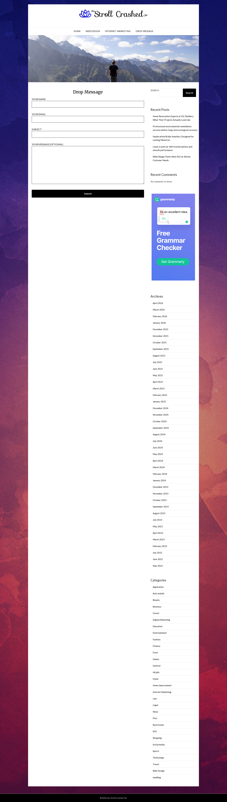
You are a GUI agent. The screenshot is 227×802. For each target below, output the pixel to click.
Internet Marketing (118, 31)
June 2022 (158, 559)
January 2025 (159, 401)
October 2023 (159, 500)
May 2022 (158, 565)
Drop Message (144, 31)
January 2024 (159, 480)
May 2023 (158, 526)
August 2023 (159, 513)
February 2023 (160, 546)
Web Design (93, 31)
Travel (156, 764)
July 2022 (157, 552)
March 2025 (159, 388)
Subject (88, 132)
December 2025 (160, 329)
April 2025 (158, 382)
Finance (156, 646)
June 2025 (158, 368)
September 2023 (161, 506)
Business (157, 606)
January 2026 (159, 322)
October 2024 (159, 421)
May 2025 (158, 375)
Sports (156, 751)
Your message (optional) (88, 163)
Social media (159, 744)
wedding (157, 777)
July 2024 (157, 441)
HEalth (156, 672)
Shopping (157, 738)
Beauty (156, 600)
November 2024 (160, 414)
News (155, 711)
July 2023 (157, 519)
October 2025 (159, 342)
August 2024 (159, 434)
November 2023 (160, 493)
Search (155, 90)
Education (157, 626)
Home (77, 31)
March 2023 (159, 539)
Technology (158, 757)
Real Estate (158, 725)
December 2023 (160, 487)
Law (155, 698)
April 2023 (158, 533)
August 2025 (159, 355)
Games (156, 659)
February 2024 (160, 474)
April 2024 (158, 460)
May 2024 (158, 454)
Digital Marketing (161, 619)
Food (155, 652)
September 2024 (161, 428)
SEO (155, 731)
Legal (155, 705)
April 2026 (158, 303)
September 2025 (161, 349)
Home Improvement (162, 685)
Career (156, 613)
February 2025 (160, 395)
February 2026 (160, 316)
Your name (88, 102)
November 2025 (160, 336)
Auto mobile (158, 593)
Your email (88, 117)
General (156, 665)
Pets (155, 718)
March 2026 (159, 309)
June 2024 (158, 447)
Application (158, 587)
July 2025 (157, 362)
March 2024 (159, 467)
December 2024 (160, 408)
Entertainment (160, 632)
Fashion (156, 639)
